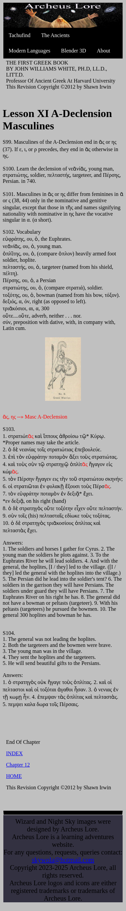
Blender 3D (73, 50)
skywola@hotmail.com (63, 860)
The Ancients (55, 35)
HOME (14, 776)
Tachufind (20, 35)
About (103, 50)
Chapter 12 (18, 765)
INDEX (14, 753)
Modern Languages (29, 50)
